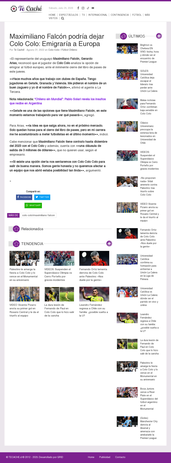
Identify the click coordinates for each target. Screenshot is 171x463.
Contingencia (120, 15)
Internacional (97, 15)
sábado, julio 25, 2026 (61, 8)
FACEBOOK (24, 197)
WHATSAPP (33, 205)
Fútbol (136, 15)
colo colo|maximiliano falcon (38, 215)
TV (83, 15)
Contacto (120, 457)
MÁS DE (13, 215)
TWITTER (42, 197)
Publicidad (104, 457)
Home (52, 15)
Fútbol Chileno (69, 50)
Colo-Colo (53, 50)
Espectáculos (68, 15)
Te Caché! (19, 50)
